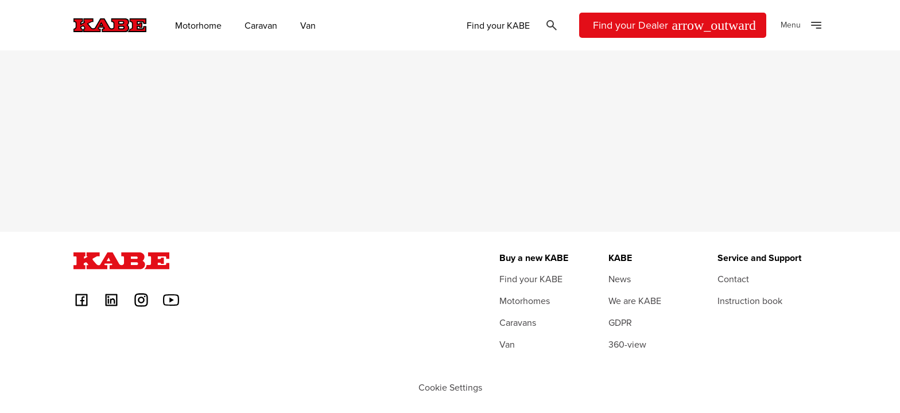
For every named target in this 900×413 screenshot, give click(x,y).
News (619, 278)
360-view (627, 344)
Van (308, 25)
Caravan (261, 25)
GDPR (620, 322)
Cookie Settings (450, 387)
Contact (733, 278)
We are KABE (634, 300)
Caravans (517, 322)
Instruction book (749, 300)
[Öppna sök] (551, 25)
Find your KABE (498, 25)
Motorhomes (524, 300)
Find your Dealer (674, 25)
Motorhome (198, 25)
